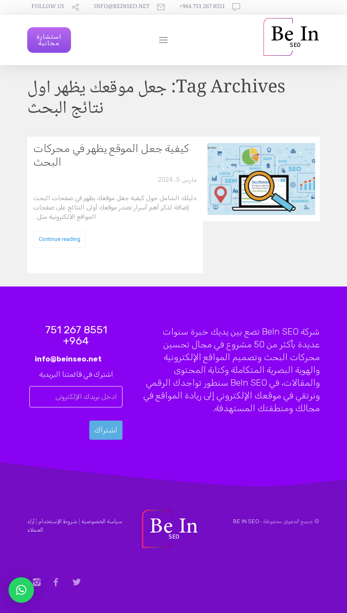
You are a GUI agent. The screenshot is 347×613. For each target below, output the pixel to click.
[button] (21, 590)
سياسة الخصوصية (101, 521)
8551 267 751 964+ (202, 7)
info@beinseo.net (122, 7)
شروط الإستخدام (57, 521)
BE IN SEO (246, 521)
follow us (47, 7)
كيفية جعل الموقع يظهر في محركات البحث (111, 155)
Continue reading (59, 239)
